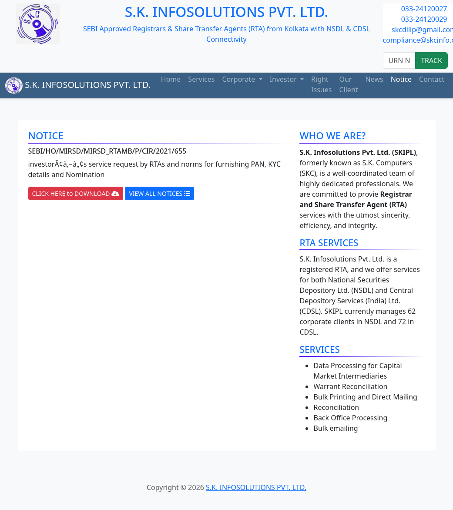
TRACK (431, 60)
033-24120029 (424, 19)
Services (201, 79)
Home (171, 79)
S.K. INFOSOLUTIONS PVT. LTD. (78, 85)
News (374, 79)
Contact (431, 79)
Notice (401, 79)
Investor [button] (284, 79)
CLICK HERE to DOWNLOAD (76, 193)
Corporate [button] (239, 79)
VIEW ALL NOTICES (159, 193)
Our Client (348, 84)
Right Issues (321, 84)
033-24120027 (424, 8)
